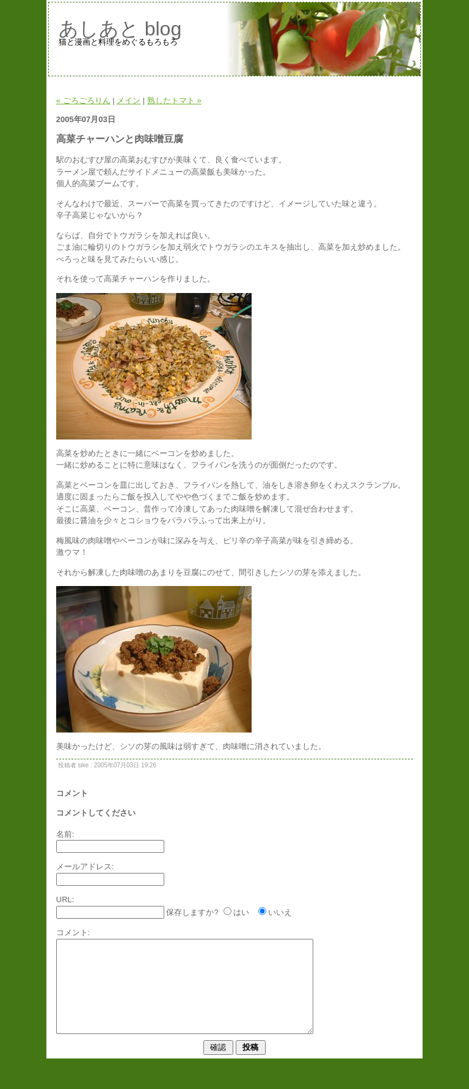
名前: (65, 834)
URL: (65, 899)
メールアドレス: (85, 866)
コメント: (73, 932)
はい (241, 912)
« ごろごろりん (83, 100)
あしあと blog (120, 29)
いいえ (280, 912)
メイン (128, 100)
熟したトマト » (174, 100)
